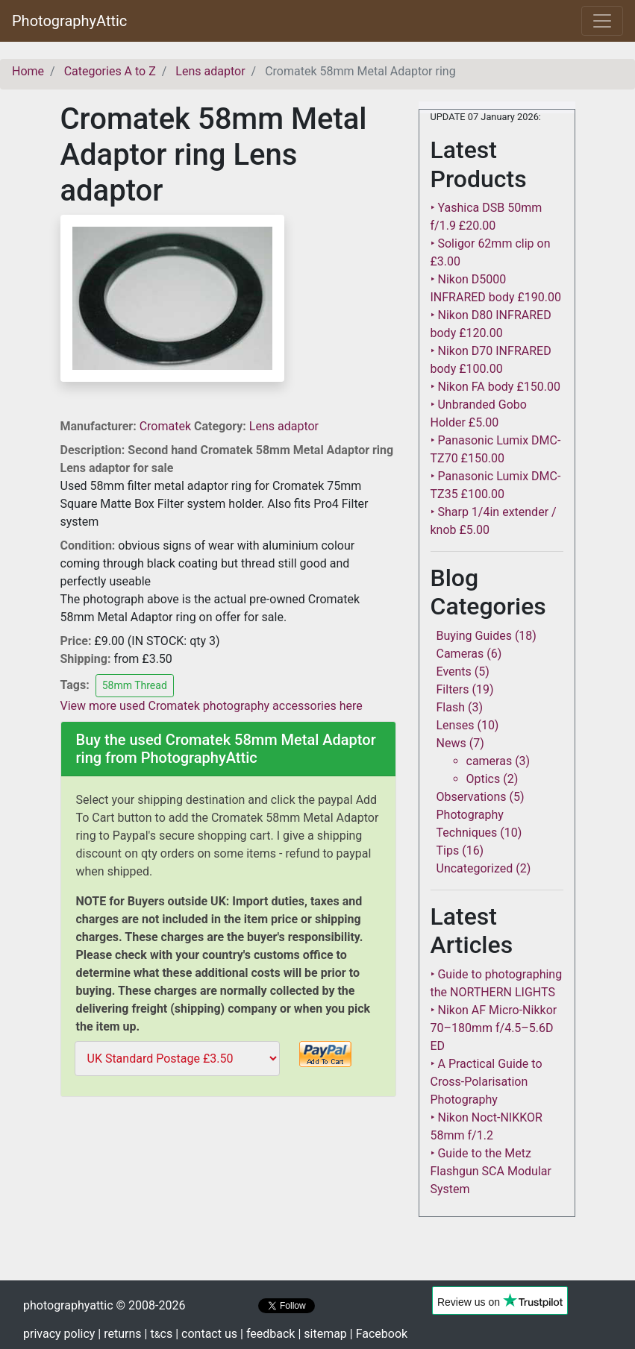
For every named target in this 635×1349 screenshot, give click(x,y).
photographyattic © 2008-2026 (104, 1305)
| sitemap (322, 1334)
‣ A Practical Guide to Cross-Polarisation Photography (486, 1082)
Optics (483, 779)
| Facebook (378, 1334)
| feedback (267, 1334)
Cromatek (167, 426)
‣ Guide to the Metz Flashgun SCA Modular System (491, 1171)
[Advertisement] (228, 1207)
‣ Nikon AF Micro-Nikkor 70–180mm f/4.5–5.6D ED (494, 1028)
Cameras (460, 654)
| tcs (159, 1334)
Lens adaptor (284, 426)
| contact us (206, 1334)
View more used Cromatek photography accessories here (211, 706)
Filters (453, 689)
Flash (451, 707)
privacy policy (59, 1334)
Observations (472, 797)
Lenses (456, 725)
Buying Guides (474, 636)
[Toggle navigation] (602, 21)
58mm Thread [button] (134, 685)
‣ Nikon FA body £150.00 (495, 387)
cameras (489, 761)
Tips (448, 850)
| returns (119, 1334)
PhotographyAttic (69, 21)
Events (454, 671)
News (451, 743)
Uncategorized (475, 868)
